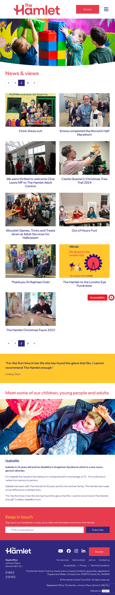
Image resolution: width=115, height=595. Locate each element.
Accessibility (70, 565)
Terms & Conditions (100, 565)
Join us (91, 560)
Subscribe (97, 529)
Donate (87, 9)
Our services (62, 560)
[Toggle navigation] (106, 9)
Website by (100, 590)
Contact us (104, 560)
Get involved (78, 560)
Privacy (83, 565)
